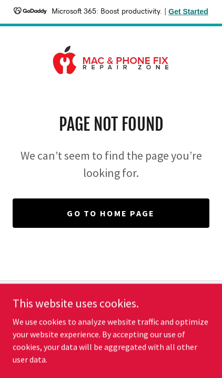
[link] (111, 60)
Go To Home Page (111, 213)
